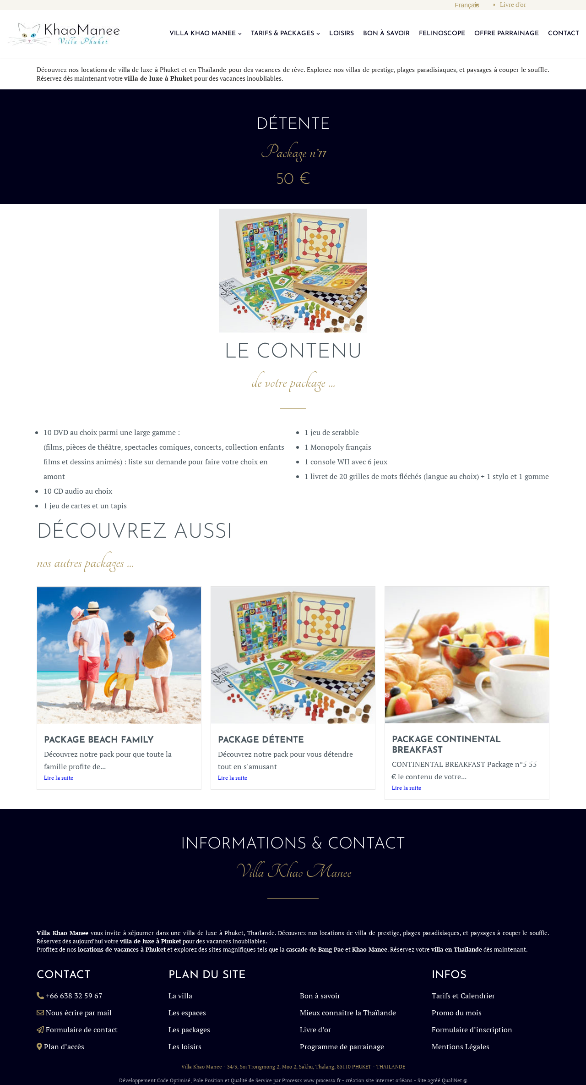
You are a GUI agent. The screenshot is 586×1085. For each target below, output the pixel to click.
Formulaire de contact (82, 1029)
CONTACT (563, 33)
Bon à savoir (320, 996)
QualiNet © (454, 1080)
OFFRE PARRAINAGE (506, 33)
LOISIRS (341, 33)
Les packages (189, 1029)
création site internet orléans (379, 1080)
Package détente (261, 740)
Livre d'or (513, 4)
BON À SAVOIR (386, 33)
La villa (180, 996)
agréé (434, 1080)
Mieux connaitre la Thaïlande (348, 1013)
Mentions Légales (460, 1046)
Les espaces (187, 1013)
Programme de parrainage (342, 1046)
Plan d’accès (64, 1046)
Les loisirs (184, 1046)
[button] (240, 34)
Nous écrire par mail (79, 1013)
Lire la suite (58, 777)
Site (422, 1080)
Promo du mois (457, 1013)
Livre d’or (315, 1029)
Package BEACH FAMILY (99, 740)
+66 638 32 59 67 (74, 996)
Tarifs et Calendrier (463, 996)
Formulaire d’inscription (472, 1029)
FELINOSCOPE (442, 33)
